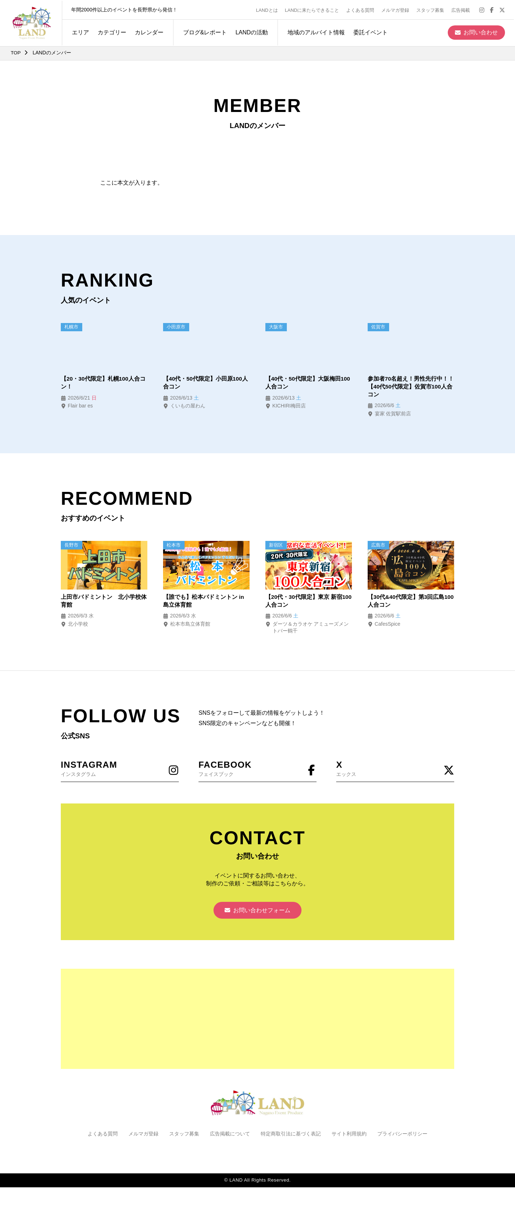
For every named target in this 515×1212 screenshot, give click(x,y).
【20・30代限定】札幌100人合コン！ (103, 383)
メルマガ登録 (396, 9)
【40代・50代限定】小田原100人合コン (205, 383)
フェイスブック (257, 768)
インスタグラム (120, 768)
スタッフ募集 (431, 9)
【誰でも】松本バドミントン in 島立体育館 (203, 602)
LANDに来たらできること (313, 9)
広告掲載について (230, 1136)
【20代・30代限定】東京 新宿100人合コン (304, 602)
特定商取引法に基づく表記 (291, 1136)
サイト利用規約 (349, 1136)
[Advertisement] (257, 1021)
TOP (16, 52)
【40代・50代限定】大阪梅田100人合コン (307, 383)
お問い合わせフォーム (257, 912)
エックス (395, 768)
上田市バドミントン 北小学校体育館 (104, 602)
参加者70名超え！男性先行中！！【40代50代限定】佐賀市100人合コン (411, 387)
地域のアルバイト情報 (315, 32)
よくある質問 (361, 9)
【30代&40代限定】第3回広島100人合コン (406, 602)
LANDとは (268, 9)
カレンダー (148, 32)
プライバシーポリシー (402, 1136)
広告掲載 (461, 9)
